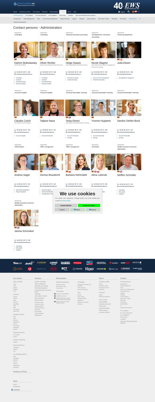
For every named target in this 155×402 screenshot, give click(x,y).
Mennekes (16, 367)
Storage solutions (18, 314)
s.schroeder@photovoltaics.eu (125, 186)
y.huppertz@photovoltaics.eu (99, 132)
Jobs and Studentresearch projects (85, 15)
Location (70, 15)
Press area (62, 15)
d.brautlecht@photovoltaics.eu (48, 186)
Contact (62, 12)
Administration (133, 19)
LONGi (15, 287)
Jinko (14, 285)
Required (62, 209)
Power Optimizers (19, 345)
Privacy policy (103, 310)
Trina (14, 291)
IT (139, 19)
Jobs (74, 12)
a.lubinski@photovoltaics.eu (99, 186)
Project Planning (64, 19)
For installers (29, 15)
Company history (39, 313)
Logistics (74, 19)
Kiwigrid (15, 342)
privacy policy (66, 200)
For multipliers (53, 15)
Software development (20, 22)
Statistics (77, 209)
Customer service (39, 304)
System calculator (40, 281)
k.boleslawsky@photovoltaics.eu (23, 74)
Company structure (105, 304)
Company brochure (104, 287)
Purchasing (123, 19)
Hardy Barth (16, 365)
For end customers (40, 15)
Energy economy (60, 284)
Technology (59, 291)
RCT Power (16, 309)
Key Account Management (50, 19)
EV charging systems (20, 354)
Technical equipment (104, 296)
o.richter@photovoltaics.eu (47, 74)
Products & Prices (24, 12)
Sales (38, 19)
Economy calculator (83, 289)
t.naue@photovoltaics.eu (47, 132)
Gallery (101, 295)
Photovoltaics (54, 12)
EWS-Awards (39, 300)
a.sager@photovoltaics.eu (21, 186)
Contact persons (18, 15)
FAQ (79, 292)
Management (17, 19)
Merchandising (39, 298)
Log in (123, 12)
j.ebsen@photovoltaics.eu (124, 74)
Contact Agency (91, 19)
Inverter (80, 295)
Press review (103, 300)
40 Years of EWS (104, 312)
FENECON (16, 311)
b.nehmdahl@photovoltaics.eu (74, 186)
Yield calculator (82, 287)
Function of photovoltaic (62, 293)
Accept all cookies (89, 205)
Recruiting (37, 310)
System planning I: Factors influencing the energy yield (63, 298)
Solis (14, 307)
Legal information (104, 308)
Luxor (14, 284)
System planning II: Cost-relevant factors (62, 302)
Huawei (15, 296)
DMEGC (15, 289)
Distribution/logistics (41, 288)
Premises (102, 292)
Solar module (81, 296)
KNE (14, 305)
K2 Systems (16, 334)
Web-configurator (40, 284)
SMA (14, 300)
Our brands (36, 12)
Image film (101, 289)
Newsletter (16, 386)
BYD (14, 316)
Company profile (104, 281)
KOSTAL (15, 302)
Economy (80, 304)
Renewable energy (61, 286)
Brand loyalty (38, 311)
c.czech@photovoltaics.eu (21, 132)
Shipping (81, 19)
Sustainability (103, 302)
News (69, 12)
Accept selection (65, 205)
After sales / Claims (103, 19)
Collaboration (38, 315)
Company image (39, 302)
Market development (62, 282)
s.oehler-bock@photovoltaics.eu (126, 132)
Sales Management (29, 19)
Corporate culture (103, 285)
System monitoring (19, 340)
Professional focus (39, 308)
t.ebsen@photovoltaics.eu (73, 132)
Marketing (114, 19)
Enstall (15, 336)
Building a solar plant (83, 302)
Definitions (80, 300)
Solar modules (17, 281)
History (101, 284)
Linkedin (16, 390)
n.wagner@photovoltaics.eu (99, 74)
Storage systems (82, 298)
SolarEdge (16, 304)
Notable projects (39, 306)
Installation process (61, 296)
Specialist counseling (41, 286)
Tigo (14, 351)
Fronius (15, 298)
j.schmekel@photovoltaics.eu (22, 242)
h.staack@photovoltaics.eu (73, 74)
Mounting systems (19, 332)
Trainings (38, 294)
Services (44, 12)
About (15, 12)
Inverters (16, 294)
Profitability (81, 282)
